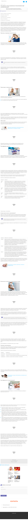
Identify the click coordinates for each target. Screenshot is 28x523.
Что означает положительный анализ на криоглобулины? (17, 481)
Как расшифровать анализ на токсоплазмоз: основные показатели (16, 472)
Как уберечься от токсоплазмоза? (5, 20)
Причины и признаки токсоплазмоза (6, 13)
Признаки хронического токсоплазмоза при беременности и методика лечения (15, 128)
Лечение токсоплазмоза (4, 18)
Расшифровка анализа (4, 16)
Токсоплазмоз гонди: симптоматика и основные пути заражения (17, 376)
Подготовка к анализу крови (5, 14)
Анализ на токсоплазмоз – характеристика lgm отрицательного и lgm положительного (10, 473)
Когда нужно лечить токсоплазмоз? (6, 17)
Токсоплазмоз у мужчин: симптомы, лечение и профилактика (16, 265)
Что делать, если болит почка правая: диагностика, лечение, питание (10, 481)
